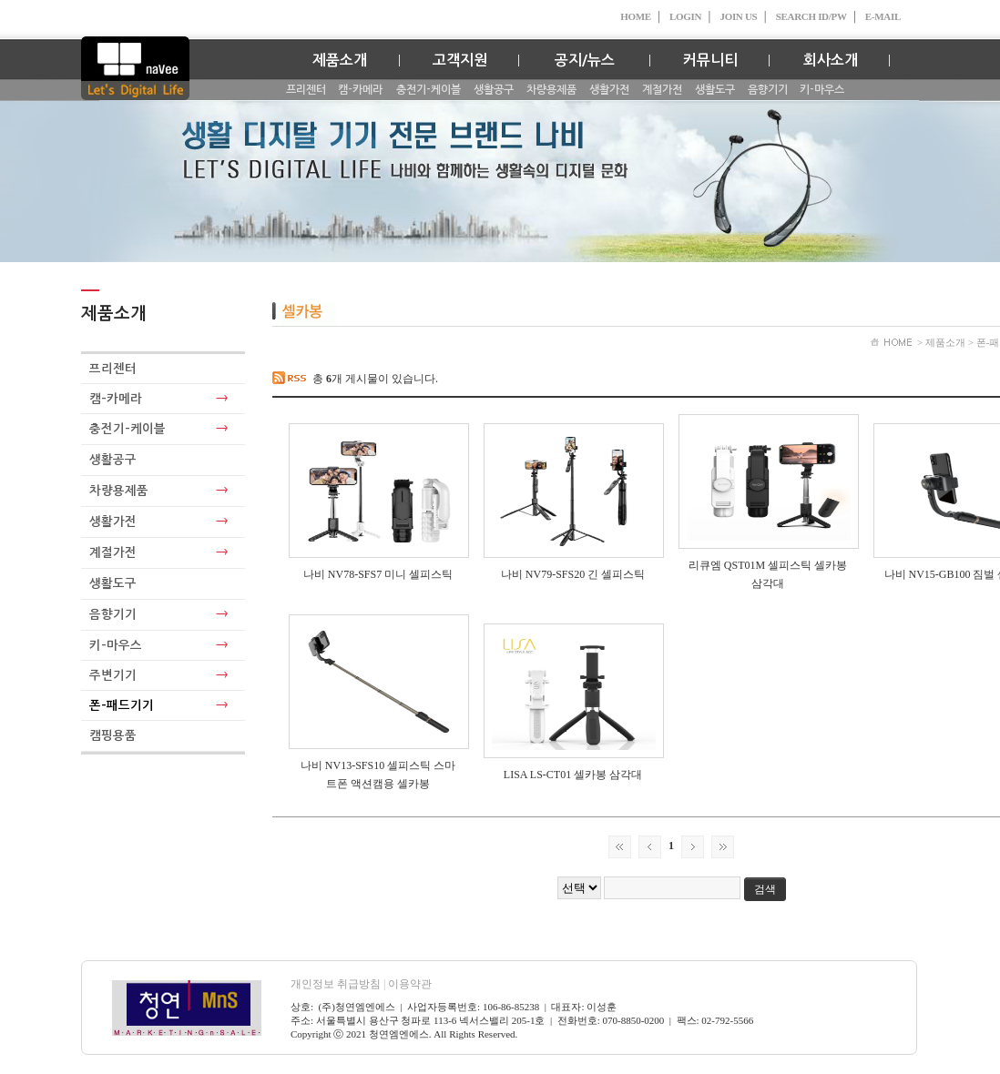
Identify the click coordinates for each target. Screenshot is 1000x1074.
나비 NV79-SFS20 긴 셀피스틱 (573, 574)
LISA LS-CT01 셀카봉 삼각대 (573, 774)
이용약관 (410, 984)
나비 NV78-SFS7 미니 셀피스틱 (378, 574)
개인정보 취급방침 (339, 984)
